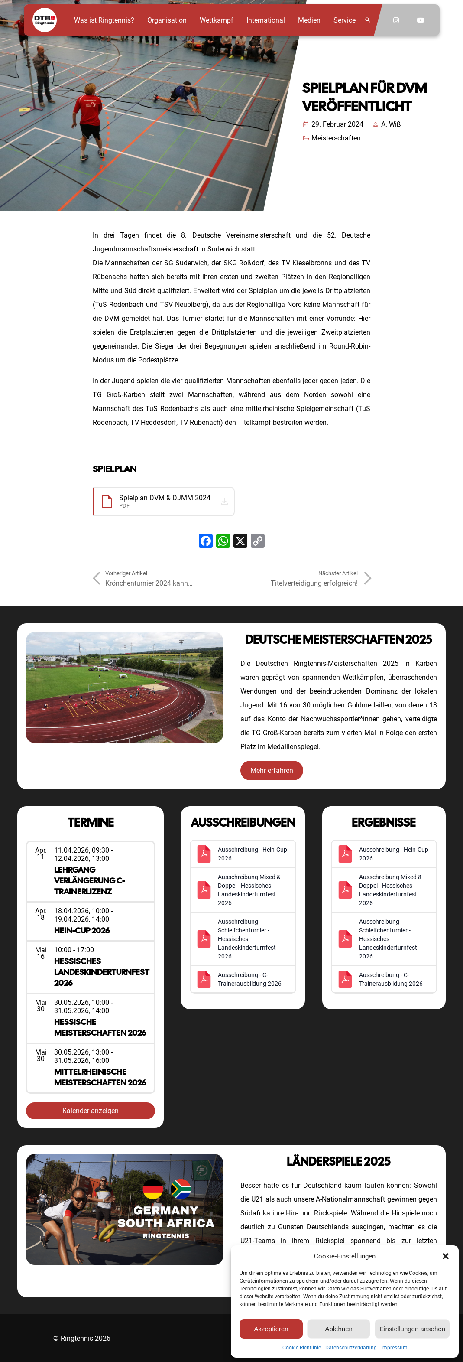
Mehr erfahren (271, 770)
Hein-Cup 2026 (82, 930)
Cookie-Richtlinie (301, 1348)
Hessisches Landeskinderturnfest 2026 (101, 972)
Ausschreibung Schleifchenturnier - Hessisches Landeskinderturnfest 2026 (247, 939)
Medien (309, 20)
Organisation (167, 20)
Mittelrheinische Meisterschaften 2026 (100, 1077)
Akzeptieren (271, 1329)
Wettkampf (216, 20)
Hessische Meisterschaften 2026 (100, 1027)
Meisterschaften (336, 138)
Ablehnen (338, 1329)
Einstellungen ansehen (412, 1329)
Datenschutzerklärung (351, 1348)
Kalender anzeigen (90, 1111)
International (265, 20)
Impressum (394, 1348)
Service (344, 20)
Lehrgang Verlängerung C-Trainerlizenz (89, 880)
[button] (445, 1256)
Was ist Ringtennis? (104, 20)
